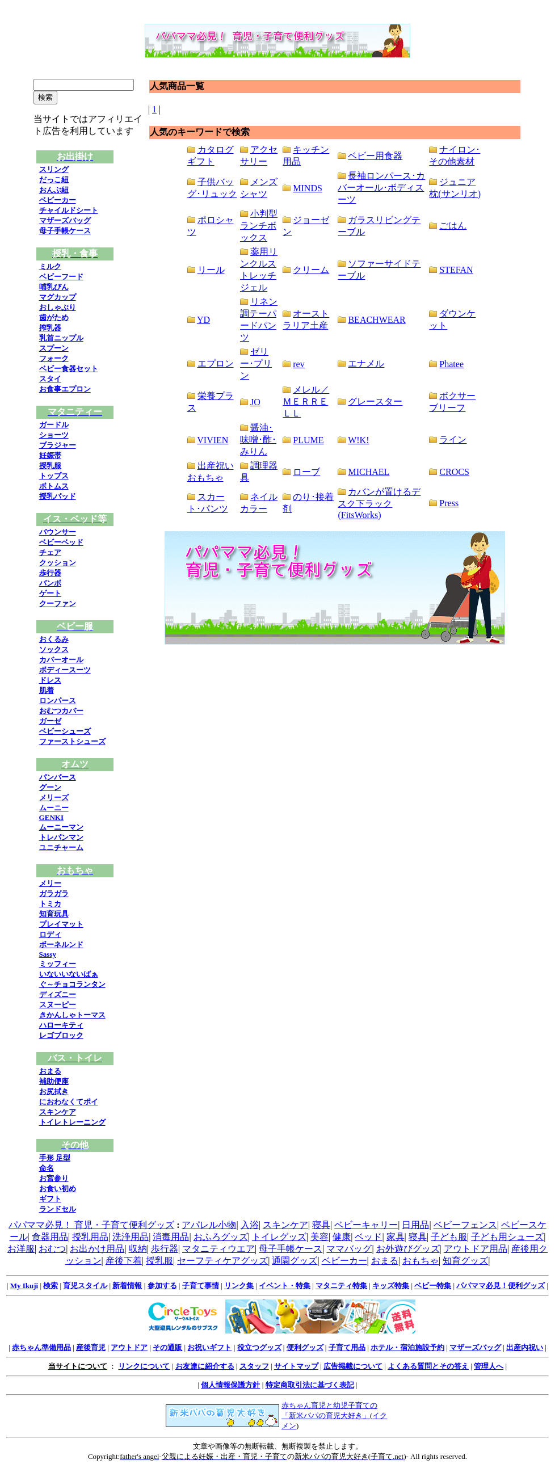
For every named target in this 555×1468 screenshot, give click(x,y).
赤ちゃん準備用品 (41, 1347)
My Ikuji (24, 1285)
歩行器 (50, 573)
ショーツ (54, 435)
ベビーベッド (61, 542)
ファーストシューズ (72, 741)
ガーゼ (50, 721)
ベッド (368, 1237)
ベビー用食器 (375, 156)
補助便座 (54, 1081)
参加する (162, 1285)
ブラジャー (57, 445)
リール (211, 270)
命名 (46, 1168)
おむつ (52, 1249)
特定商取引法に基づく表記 (310, 1385)
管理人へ (488, 1366)
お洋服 (21, 1249)
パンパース (57, 777)
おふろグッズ (221, 1237)
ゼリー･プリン (256, 363)
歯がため (54, 317)
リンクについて (144, 1366)
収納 (138, 1249)
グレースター (375, 401)
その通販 (167, 1347)
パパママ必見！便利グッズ (500, 1285)
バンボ (50, 583)
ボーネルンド (61, 944)
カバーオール (61, 659)
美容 (319, 1237)
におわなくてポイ (68, 1101)
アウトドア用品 (475, 1249)
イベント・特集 (284, 1285)
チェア (50, 552)
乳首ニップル (61, 338)
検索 (50, 1285)
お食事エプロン (65, 389)
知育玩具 (54, 914)
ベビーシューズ (65, 731)
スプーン (54, 348)
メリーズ (54, 797)
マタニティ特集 (341, 1285)
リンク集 (239, 1285)
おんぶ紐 (54, 190)
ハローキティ (61, 1025)
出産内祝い (524, 1347)
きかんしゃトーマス (72, 1015)
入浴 (250, 1225)
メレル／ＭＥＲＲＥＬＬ (306, 401)
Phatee (451, 364)
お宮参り (54, 1178)
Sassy (47, 954)
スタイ (50, 379)
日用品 (415, 1225)
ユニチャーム (61, 847)
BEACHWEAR (376, 320)
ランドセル (57, 1209)
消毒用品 (171, 1237)
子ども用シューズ (507, 1237)
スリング (54, 169)
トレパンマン (61, 837)
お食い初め (57, 1188)
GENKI (51, 817)
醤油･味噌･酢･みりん (258, 439)
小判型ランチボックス (259, 225)
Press (449, 503)
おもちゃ (420, 1260)
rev (298, 364)
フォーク (54, 358)
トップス (54, 476)
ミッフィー (57, 964)
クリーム (311, 270)
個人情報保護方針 (230, 1385)
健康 (342, 1237)
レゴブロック (61, 1035)
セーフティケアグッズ (222, 1260)
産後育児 (91, 1347)
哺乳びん (54, 287)
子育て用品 (347, 1347)
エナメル (366, 363)
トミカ (50, 903)
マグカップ (57, 297)
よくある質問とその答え (428, 1366)
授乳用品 (90, 1237)
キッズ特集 (390, 1285)
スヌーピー (57, 1004)
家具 (395, 1237)
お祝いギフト (209, 1347)
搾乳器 (50, 327)
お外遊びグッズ (408, 1249)
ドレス (50, 680)
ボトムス (54, 486)
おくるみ (54, 639)
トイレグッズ (279, 1237)
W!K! (358, 440)
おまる (50, 1071)
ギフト (50, 1198)
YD (203, 320)
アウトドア (129, 1347)
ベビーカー (57, 200)
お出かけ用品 (97, 1249)
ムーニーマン (61, 827)
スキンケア (57, 1112)
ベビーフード (61, 276)
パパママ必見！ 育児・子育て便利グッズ (91, 1225)
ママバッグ (349, 1249)
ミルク (50, 266)
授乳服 (50, 465)
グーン (50, 787)
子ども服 (449, 1237)
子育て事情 (200, 1285)
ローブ (306, 472)
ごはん (452, 225)
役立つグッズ (259, 1347)
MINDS (307, 188)
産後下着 (124, 1260)
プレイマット (61, 924)
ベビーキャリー (366, 1225)
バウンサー (57, 532)
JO (255, 402)
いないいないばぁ (68, 974)
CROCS (454, 472)
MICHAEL (368, 472)
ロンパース (57, 700)
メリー (50, 883)
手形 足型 (54, 1158)
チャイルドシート (68, 210)
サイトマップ (296, 1366)
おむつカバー (61, 710)
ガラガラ (54, 893)
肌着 (46, 690)
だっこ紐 (54, 179)
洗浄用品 (130, 1237)
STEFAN (456, 270)
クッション (57, 562)
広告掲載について (352, 1366)
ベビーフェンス (465, 1225)
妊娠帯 (50, 455)
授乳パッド (57, 496)
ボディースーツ (65, 670)
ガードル (54, 424)
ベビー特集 (432, 1285)
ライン (452, 439)
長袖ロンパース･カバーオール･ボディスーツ (381, 187)
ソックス (54, 649)
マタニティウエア (218, 1249)
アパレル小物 (209, 1225)
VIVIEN (212, 440)
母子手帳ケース (65, 230)
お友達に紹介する (204, 1366)
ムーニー (54, 808)
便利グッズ (305, 1347)
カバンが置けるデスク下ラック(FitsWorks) (379, 503)
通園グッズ (294, 1260)
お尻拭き (54, 1091)
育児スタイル (85, 1285)
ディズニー (57, 994)
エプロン (215, 363)
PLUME (308, 440)
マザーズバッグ (65, 220)
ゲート (50, 593)
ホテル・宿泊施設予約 (407, 1347)
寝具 (321, 1225)
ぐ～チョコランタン (72, 984)
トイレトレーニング (72, 1122)
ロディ (50, 934)
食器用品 (50, 1237)
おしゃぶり (57, 307)
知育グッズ (465, 1260)
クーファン (57, 603)
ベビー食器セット (68, 368)
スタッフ (254, 1366)
